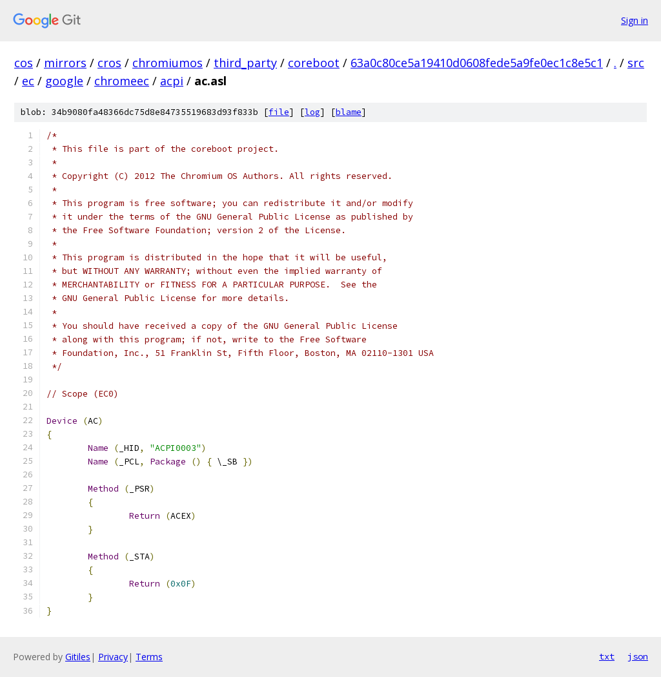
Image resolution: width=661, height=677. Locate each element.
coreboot (314, 62)
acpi (171, 81)
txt (607, 656)
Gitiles (77, 657)
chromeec (121, 81)
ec (28, 81)
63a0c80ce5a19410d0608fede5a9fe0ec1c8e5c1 (477, 62)
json (637, 656)
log (312, 112)
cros (109, 62)
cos (23, 62)
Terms (149, 657)
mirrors (65, 62)
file (279, 112)
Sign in (634, 20)
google (64, 81)
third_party (245, 62)
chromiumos (167, 62)
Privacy (113, 657)
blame (348, 112)
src (635, 62)
